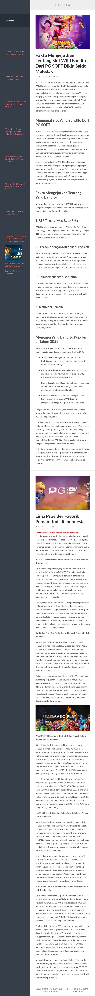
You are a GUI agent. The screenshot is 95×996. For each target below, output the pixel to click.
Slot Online (9, 20)
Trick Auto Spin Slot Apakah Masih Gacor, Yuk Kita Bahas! (15, 186)
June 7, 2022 (41, 527)
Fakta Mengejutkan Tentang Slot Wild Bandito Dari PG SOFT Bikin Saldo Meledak (15, 238)
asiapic (56, 76)
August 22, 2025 (43, 76)
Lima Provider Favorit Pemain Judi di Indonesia (60, 518)
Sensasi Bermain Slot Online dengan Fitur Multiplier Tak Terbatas (15, 104)
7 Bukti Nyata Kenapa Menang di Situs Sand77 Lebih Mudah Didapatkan (14, 131)
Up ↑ (82, 991)
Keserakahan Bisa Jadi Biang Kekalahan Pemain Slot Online (14, 158)
